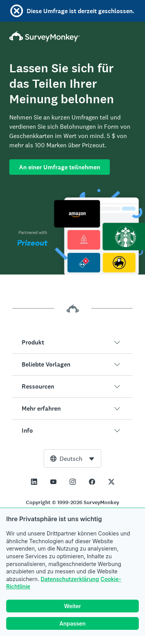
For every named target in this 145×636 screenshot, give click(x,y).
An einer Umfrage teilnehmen (59, 167)
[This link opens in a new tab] (34, 481)
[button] (72, 342)
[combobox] (72, 458)
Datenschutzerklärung (70, 579)
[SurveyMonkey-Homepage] (72, 36)
